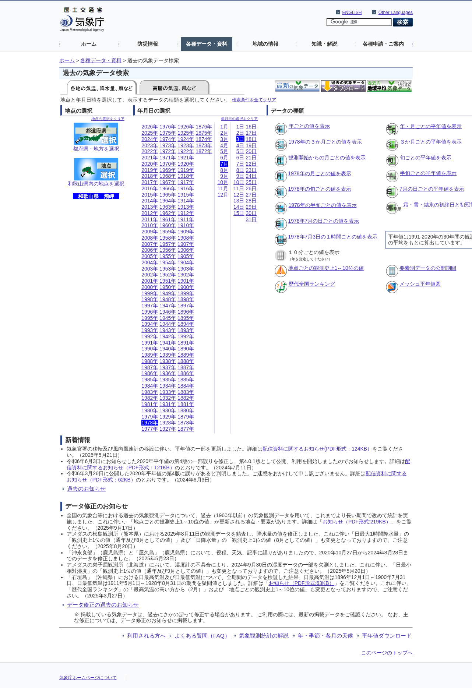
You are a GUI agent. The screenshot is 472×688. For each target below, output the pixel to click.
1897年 (185, 305)
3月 (224, 139)
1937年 (167, 367)
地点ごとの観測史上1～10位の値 (326, 268)
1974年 (167, 139)
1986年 (149, 373)
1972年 (167, 151)
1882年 (185, 398)
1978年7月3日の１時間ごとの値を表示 (333, 237)
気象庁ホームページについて (88, 677)
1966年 (167, 188)
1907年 (185, 244)
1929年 (167, 417)
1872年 (204, 151)
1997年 (149, 305)
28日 (251, 201)
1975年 (167, 133)
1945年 (167, 318)
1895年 (185, 318)
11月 (222, 188)
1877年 (185, 429)
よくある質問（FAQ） (202, 635)
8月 (224, 170)
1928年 (167, 423)
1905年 (185, 256)
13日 (238, 201)
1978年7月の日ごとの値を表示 (323, 221)
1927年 (167, 429)
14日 (238, 207)
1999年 (149, 293)
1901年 (185, 281)
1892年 (185, 336)
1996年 (149, 312)
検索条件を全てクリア (254, 99)
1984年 (149, 386)
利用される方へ (146, 635)
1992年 (149, 336)
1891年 (185, 343)
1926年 (185, 127)
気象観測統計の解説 (264, 635)
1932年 (167, 398)
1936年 (167, 373)
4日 (240, 145)
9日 (240, 176)
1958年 (167, 238)
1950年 (167, 287)
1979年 (149, 417)
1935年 (167, 379)
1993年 (149, 330)
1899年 (185, 293)
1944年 (167, 324)
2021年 (149, 157)
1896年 (185, 312)
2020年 (149, 164)
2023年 (149, 145)
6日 (240, 157)
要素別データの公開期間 (427, 268)
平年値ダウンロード (387, 635)
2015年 (149, 195)
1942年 (167, 336)
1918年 (185, 176)
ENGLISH (352, 12)
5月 (224, 151)
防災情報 (147, 44)
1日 (240, 127)
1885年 (185, 379)
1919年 (185, 170)
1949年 (167, 293)
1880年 (185, 410)
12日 (238, 195)
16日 (251, 127)
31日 (251, 219)
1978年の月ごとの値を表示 (319, 173)
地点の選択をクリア (107, 119)
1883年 (185, 392)
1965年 (167, 195)
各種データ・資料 (206, 44)
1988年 (149, 361)
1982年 (149, 398)
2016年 (149, 188)
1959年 (167, 231)
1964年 (167, 201)
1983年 (149, 392)
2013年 (149, 207)
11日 (238, 188)
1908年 (185, 238)
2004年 (149, 262)
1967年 (167, 182)
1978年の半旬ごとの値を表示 (323, 205)
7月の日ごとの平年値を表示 (431, 189)
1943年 (167, 330)
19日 (251, 145)
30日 (251, 213)
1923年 (185, 145)
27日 (251, 195)
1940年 (167, 349)
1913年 (185, 207)
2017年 (149, 182)
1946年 (167, 312)
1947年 (167, 305)
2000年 (149, 287)
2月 (224, 133)
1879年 (185, 417)
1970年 (167, 164)
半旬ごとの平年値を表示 (428, 173)
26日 (251, 188)
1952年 (167, 275)
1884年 (185, 386)
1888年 (185, 361)
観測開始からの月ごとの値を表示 (327, 157)
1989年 (149, 355)
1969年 (167, 170)
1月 (224, 127)
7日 (240, 164)
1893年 (185, 330)
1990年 (149, 349)
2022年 (149, 151)
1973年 (167, 145)
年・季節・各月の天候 (325, 635)
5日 (240, 151)
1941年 (167, 343)
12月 (222, 195)
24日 (251, 176)
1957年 (167, 244)
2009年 (149, 231)
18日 (251, 139)
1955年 (167, 256)
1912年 (185, 213)
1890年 (185, 349)
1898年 (185, 299)
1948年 (167, 299)
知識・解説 (324, 44)
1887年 (185, 367)
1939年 (167, 355)
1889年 (185, 355)
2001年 (149, 281)
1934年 (167, 386)
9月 (224, 176)
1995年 (149, 318)
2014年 (149, 201)
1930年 (167, 410)
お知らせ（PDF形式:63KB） (301, 583)
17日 (251, 133)
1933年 (167, 392)
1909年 (185, 231)
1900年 (185, 287)
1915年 (185, 195)
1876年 (204, 127)
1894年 (185, 324)
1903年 (185, 269)
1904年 (185, 262)
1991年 (149, 343)
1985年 (149, 379)
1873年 (204, 145)
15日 (238, 213)
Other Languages (395, 12)
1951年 (167, 281)
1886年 (185, 373)
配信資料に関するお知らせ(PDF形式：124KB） (317, 449)
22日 (251, 164)
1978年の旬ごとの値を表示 (319, 189)
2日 (240, 133)
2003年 (149, 269)
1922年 (185, 151)
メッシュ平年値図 (420, 284)
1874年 (204, 139)
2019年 (149, 170)
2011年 (149, 219)
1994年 (149, 324)
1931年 (167, 404)
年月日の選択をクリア (239, 119)
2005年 (149, 256)
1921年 (185, 157)
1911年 (185, 219)
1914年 (185, 201)
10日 (238, 182)
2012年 (149, 213)
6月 (224, 157)
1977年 (149, 429)
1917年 (185, 182)
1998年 (149, 299)
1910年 (185, 225)
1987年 (149, 367)
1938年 (167, 361)
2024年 (149, 139)
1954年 (167, 262)
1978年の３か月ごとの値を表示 (325, 142)
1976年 (167, 127)
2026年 (149, 127)
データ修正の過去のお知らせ (103, 604)
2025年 (149, 133)
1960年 (167, 225)
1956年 (167, 250)
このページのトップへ (387, 653)
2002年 (149, 275)
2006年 (149, 250)
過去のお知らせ (86, 489)
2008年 (149, 238)
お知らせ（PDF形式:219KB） (357, 522)
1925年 (185, 133)
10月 (222, 182)
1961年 (167, 219)
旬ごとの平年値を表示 (425, 157)
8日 (240, 170)
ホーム (88, 44)
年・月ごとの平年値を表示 (431, 126)
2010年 (149, 225)
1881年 (185, 404)
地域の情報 (265, 44)
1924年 (185, 139)
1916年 (185, 188)
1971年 (167, 157)
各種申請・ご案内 (383, 44)
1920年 (185, 164)
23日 (251, 170)
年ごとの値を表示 (309, 126)
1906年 (185, 250)
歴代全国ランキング (312, 284)
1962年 (167, 213)
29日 (251, 207)
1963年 (167, 207)
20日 (251, 151)
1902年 (185, 275)
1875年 (204, 133)
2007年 (149, 244)
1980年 (149, 410)
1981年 (149, 404)
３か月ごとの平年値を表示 (431, 142)
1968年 (167, 176)
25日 (251, 182)
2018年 (149, 176)
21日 (251, 157)
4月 (224, 145)
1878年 (185, 423)
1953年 (167, 269)
